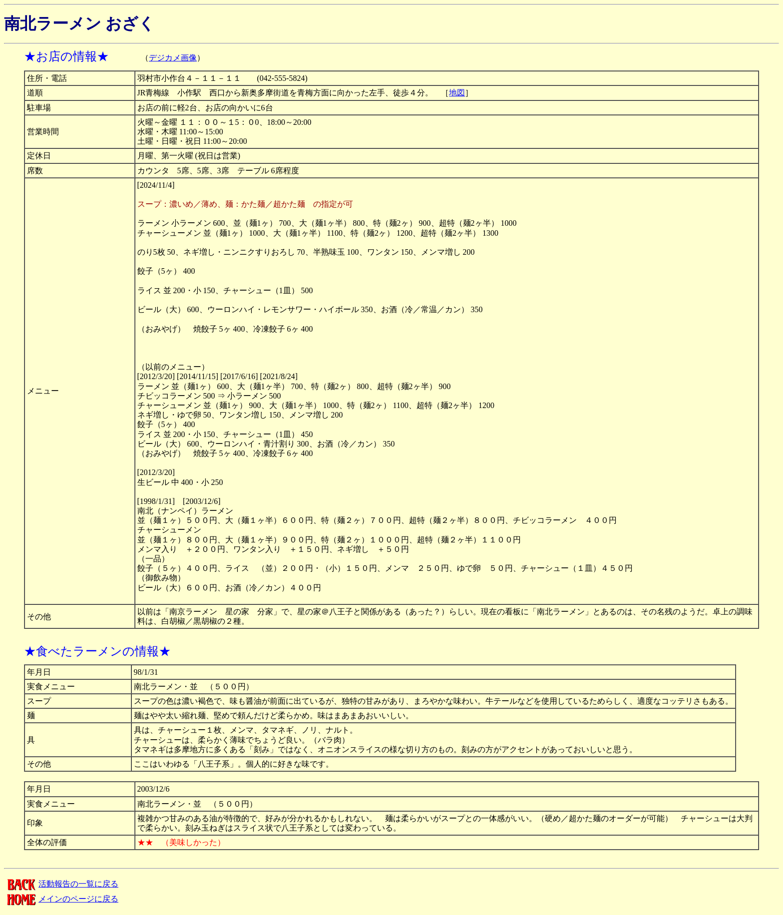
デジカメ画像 (173, 57)
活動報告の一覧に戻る (61, 884)
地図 (457, 92)
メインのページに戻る (61, 899)
